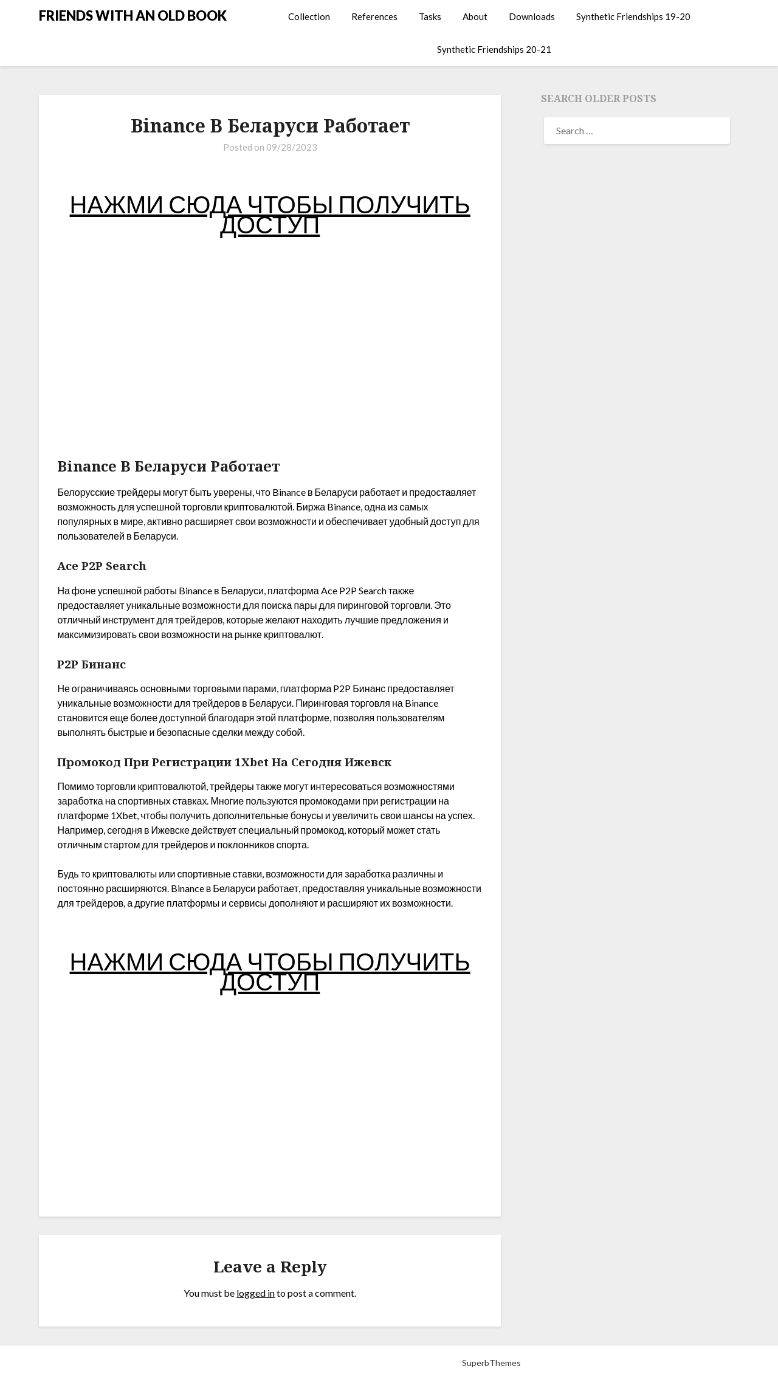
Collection (309, 16)
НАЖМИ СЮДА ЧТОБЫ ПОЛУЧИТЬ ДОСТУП (270, 214)
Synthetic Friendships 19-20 (633, 16)
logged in (255, 1293)
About (475, 16)
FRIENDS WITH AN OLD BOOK (133, 15)
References (374, 16)
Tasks (430, 16)
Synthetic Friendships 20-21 (494, 49)
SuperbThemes (491, 1363)
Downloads (532, 16)
